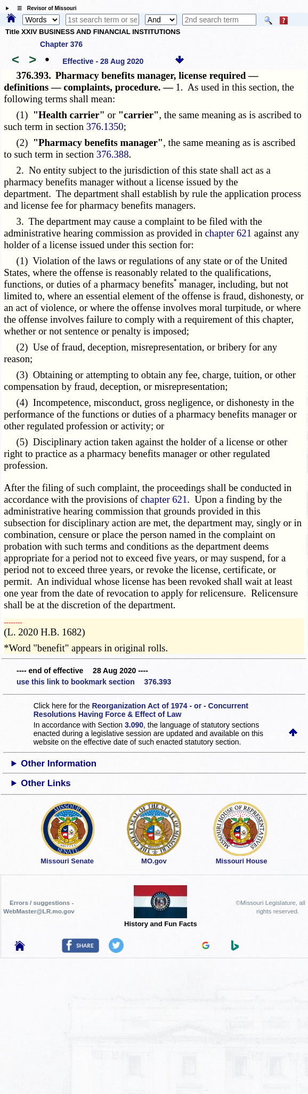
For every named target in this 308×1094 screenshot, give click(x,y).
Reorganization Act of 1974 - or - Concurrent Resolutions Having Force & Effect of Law (141, 710)
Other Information (58, 763)
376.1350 (105, 126)
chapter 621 (228, 233)
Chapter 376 (61, 44)
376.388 (112, 154)
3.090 (134, 725)
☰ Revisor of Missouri (44, 8)
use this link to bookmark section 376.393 (94, 681)
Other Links (45, 783)
